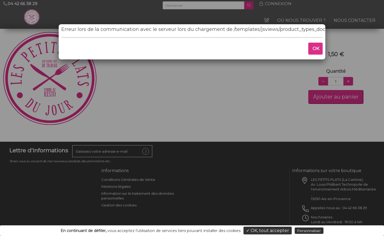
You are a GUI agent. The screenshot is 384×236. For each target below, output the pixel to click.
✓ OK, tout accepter (267, 230)
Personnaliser (309, 231)
